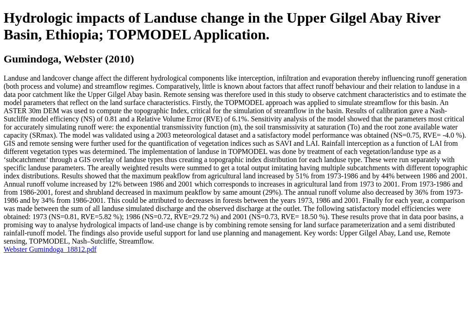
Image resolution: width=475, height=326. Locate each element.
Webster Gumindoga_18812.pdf (50, 249)
